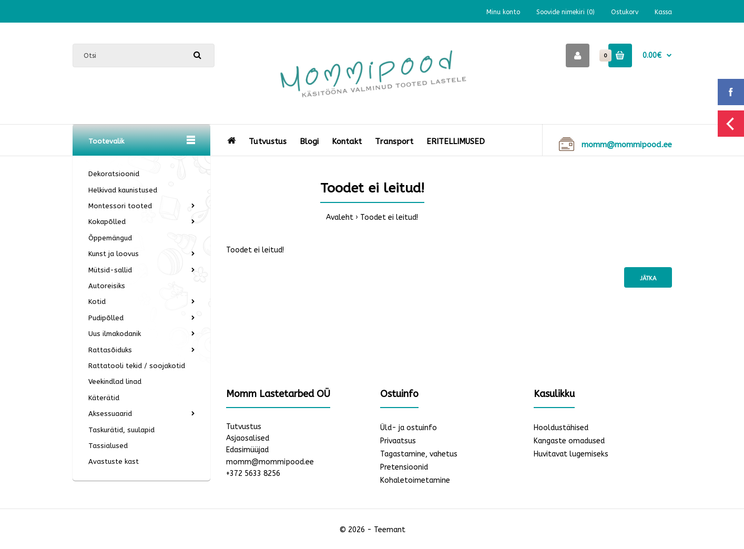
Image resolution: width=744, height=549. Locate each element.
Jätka (648, 278)
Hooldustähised (561, 427)
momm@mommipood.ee (270, 462)
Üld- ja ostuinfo (408, 427)
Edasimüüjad (247, 449)
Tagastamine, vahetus (418, 454)
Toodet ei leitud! (389, 217)
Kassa (663, 12)
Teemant (389, 529)
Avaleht (339, 217)
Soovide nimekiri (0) (565, 12)
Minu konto (503, 12)
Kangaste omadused (569, 440)
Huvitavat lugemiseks (571, 454)
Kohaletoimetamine (415, 480)
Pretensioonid (404, 467)
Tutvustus (243, 426)
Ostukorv (624, 12)
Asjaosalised (247, 438)
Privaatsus (398, 440)
